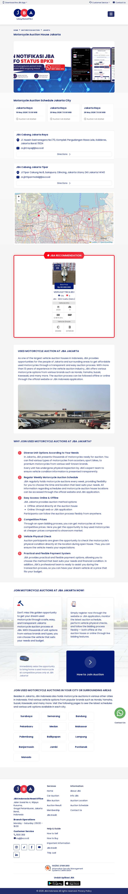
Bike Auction (53, 800)
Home (16, 30)
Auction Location (79, 800)
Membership (53, 810)
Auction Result (54, 805)
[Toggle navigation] (111, 14)
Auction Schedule (79, 805)
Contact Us (121, 3)
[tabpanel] (64, 67)
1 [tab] (62, 89)
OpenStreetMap (106, 242)
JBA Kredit (52, 815)
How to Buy (52, 838)
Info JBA (74, 795)
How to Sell (52, 833)
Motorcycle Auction (30, 30)
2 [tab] (65, 89)
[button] (39, 215)
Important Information (58, 843)
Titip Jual (51, 852)
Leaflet (93, 242)
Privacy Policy (85, 890)
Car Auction (53, 795)
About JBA (75, 790)
